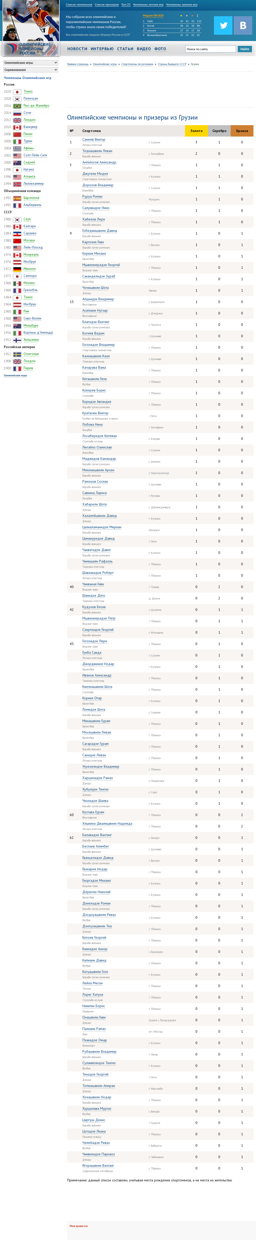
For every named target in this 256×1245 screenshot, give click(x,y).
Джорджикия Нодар (98, 664)
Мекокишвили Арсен (98, 470)
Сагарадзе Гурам (95, 743)
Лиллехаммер (34, 183)
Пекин (28, 134)
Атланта (29, 176)
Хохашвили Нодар (96, 1097)
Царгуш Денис (93, 1120)
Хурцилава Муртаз (96, 1108)
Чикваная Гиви (93, 584)
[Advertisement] (82, 89)
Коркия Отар (92, 698)
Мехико (29, 283)
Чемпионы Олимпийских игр (27, 78)
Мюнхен (30, 269)
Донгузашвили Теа (97, 926)
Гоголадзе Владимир (98, 344)
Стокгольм (31, 354)
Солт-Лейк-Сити (35, 155)
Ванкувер (31, 127)
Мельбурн (31, 325)
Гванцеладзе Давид (98, 857)
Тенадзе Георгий (95, 1074)
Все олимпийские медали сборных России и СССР (98, 34)
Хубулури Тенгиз (95, 789)
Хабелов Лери (93, 219)
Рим (26, 311)
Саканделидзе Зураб (98, 276)
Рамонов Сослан (95, 481)
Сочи (27, 112)
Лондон (29, 120)
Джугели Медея (95, 173)
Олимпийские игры (15, 375)
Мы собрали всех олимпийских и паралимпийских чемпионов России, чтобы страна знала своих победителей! (96, 21)
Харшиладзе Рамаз (97, 778)
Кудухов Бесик (94, 607)
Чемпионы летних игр (148, 4)
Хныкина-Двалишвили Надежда (107, 823)
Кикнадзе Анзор (94, 949)
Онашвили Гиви (94, 1017)
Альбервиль (32, 205)
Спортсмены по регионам (137, 64)
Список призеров (107, 4)
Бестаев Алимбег (95, 846)
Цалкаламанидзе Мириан (101, 527)
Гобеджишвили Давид (99, 230)
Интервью (102, 48)
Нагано (29, 169)
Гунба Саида (91, 652)
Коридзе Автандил (96, 401)
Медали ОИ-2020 (153, 15)
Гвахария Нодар (94, 869)
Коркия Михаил (94, 253)
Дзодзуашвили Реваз (99, 914)
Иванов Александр (97, 675)
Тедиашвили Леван (97, 150)
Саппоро (30, 276)
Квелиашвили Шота (97, 686)
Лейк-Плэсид (33, 247)
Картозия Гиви (93, 242)
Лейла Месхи (92, 983)
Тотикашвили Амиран (98, 1085)
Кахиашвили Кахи (96, 356)
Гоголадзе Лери (94, 641)
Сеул (27, 219)
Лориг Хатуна (92, 994)
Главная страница (77, 64)
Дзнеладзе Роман (96, 903)
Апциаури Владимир (98, 299)
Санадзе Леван (94, 755)
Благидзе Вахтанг (95, 321)
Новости (77, 48)
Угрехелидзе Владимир (100, 766)
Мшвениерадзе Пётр (99, 618)
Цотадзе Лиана (94, 1131)
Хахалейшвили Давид (99, 515)
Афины (29, 148)
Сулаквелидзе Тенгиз (99, 1063)
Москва (29, 240)
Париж (28, 368)
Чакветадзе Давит (96, 550)
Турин (28, 141)
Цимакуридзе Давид (98, 538)
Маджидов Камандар (99, 458)
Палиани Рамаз (94, 1028)
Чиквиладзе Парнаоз (98, 1154)
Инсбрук (30, 261)
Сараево (30, 233)
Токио (28, 91)
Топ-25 (126, 4)
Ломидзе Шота (93, 709)
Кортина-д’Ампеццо (38, 332)
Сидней (29, 162)
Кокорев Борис (94, 390)
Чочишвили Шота (95, 287)
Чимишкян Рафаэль (97, 561)
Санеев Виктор (93, 139)
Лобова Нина (92, 424)
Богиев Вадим (93, 333)
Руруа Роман (92, 196)
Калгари (30, 226)
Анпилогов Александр (99, 162)
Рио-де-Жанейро (36, 105)
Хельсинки (31, 339)
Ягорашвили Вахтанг (98, 1165)
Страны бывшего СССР (172, 64)
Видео (144, 48)
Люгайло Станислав (97, 447)
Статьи (125, 48)
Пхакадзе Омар (94, 1040)
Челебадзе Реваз (96, 1142)
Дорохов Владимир (98, 185)
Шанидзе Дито (93, 595)
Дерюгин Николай (96, 892)
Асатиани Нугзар (95, 310)
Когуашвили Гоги (95, 971)
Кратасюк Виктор (95, 413)
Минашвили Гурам (96, 721)
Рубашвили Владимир (99, 1051)
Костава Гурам (93, 812)
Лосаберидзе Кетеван (99, 435)
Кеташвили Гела (94, 378)
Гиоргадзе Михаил (96, 880)
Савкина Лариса (94, 493)
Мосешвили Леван (96, 732)
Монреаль (31, 254)
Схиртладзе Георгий (98, 629)
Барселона (31, 198)
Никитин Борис (93, 1006)
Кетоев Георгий (94, 937)
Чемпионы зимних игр (181, 4)
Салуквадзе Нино (95, 207)
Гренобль (31, 290)
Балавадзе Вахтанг (97, 835)
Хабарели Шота (94, 504)
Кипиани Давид (94, 960)
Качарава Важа (94, 367)
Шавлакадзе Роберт (98, 572)
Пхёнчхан (31, 98)
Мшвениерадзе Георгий (101, 264)
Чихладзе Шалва (95, 800)
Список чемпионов (79, 4)
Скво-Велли (32, 318)
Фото (160, 48)
